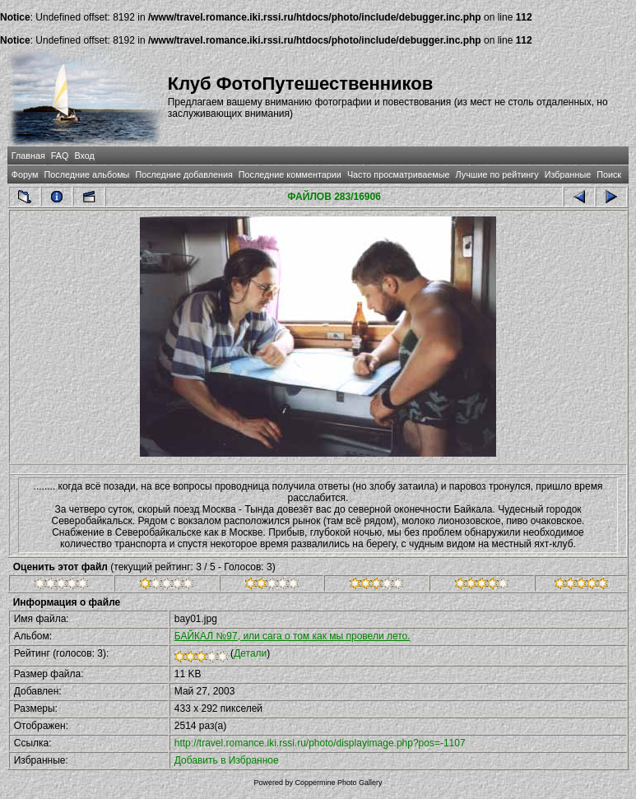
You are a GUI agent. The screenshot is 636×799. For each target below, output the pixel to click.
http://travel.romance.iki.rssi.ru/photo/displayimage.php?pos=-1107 (320, 743)
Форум (25, 174)
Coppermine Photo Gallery (338, 782)
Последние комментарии (290, 174)
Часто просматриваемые (398, 174)
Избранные (568, 174)
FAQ (60, 155)
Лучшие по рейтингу (497, 174)
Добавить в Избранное (226, 760)
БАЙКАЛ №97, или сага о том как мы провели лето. (292, 636)
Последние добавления (183, 174)
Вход (84, 155)
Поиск (609, 174)
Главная (28, 155)
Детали (250, 653)
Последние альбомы (87, 174)
